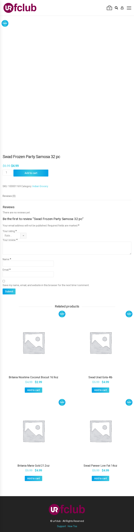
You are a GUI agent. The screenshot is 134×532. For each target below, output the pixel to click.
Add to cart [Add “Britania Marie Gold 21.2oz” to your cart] (33, 478)
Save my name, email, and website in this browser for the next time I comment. (46, 285)
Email (6, 269)
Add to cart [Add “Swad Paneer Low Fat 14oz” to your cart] (100, 478)
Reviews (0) (9, 196)
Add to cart (31, 173)
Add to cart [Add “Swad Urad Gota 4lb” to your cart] (100, 390)
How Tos (72, 526)
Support (61, 526)
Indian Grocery (40, 186)
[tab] (9, 196)
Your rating (10, 231)
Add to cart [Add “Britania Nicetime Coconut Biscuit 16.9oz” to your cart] (33, 390)
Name (7, 259)
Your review (10, 240)
